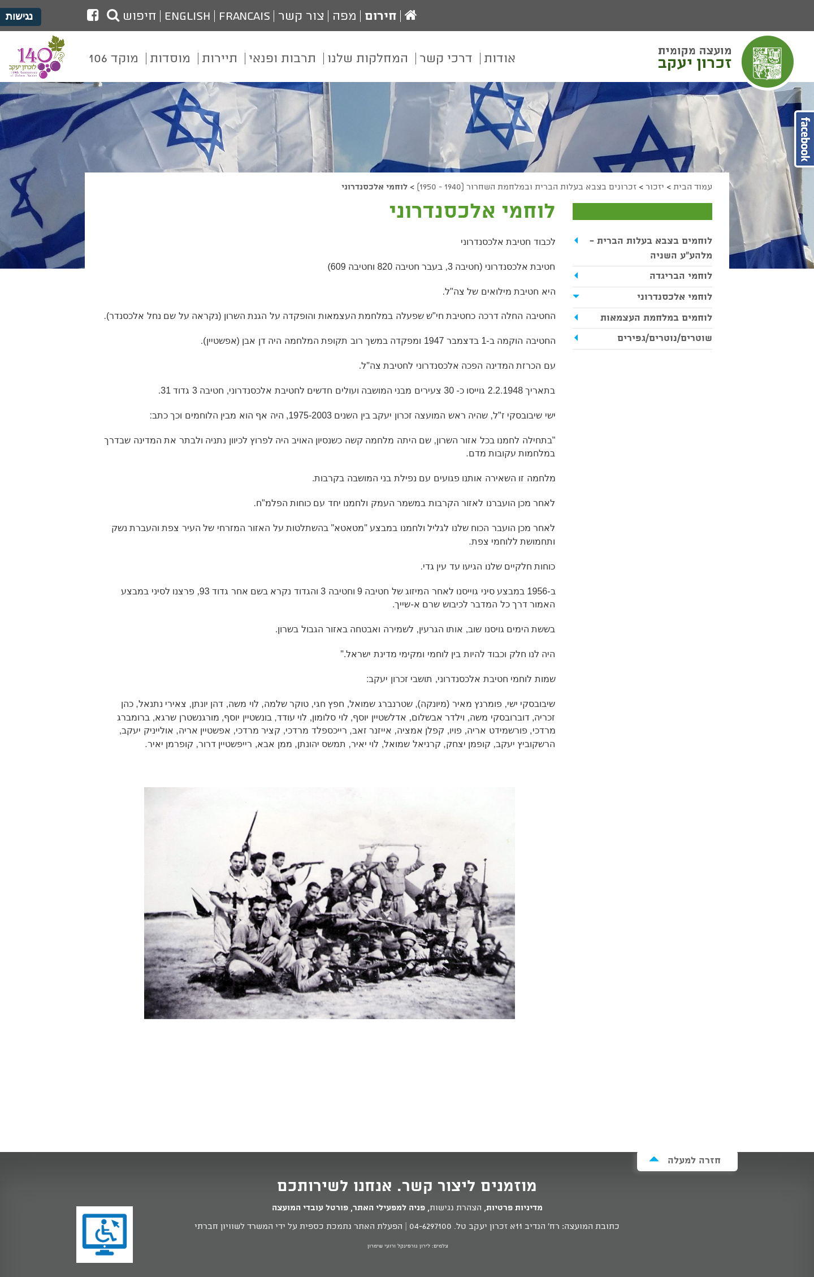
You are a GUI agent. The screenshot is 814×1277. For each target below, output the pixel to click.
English (187, 16)
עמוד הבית (692, 187)
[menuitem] (499, 66)
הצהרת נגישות (456, 1208)
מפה (344, 16)
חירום (381, 16)
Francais (244, 16)
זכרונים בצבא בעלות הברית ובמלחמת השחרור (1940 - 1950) (527, 187)
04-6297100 (430, 1227)
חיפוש (132, 16)
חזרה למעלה (685, 1160)
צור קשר (301, 16)
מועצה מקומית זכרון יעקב (727, 61)
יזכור (655, 187)
